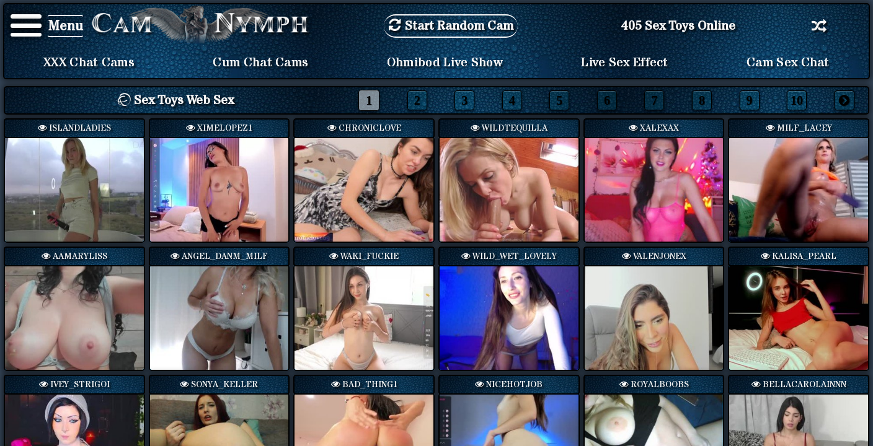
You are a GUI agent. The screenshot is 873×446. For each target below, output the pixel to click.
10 (797, 100)
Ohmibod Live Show (445, 62)
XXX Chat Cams (89, 62)
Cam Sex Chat (788, 62)
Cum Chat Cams (260, 62)
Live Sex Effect (624, 62)
